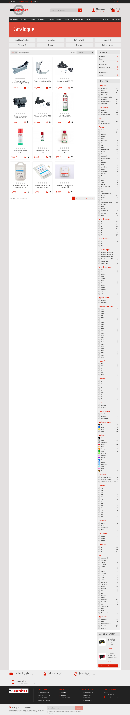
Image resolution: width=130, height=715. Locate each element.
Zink (102, 215)
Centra (103, 138)
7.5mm (103, 278)
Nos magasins (87, 689)
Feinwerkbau (105, 149)
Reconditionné (105, 123)
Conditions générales (44, 694)
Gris (102, 525)
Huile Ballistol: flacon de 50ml (20, 150)
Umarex (103, 200)
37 (102, 492)
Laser (102, 608)
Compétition (14, 19)
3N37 (102, 340)
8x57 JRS (103, 595)
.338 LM (103, 580)
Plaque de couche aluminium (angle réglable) (20, 81)
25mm (103, 536)
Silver (102, 431)
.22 (102, 294)
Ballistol (103, 134)
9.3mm (103, 285)
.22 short (103, 560)
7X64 (102, 591)
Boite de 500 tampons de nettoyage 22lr (85, 150)
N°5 (102, 372)
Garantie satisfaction (44, 689)
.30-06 (103, 562)
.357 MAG (104, 582)
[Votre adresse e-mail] (61, 701)
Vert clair (103, 453)
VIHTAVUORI (105, 211)
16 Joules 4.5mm (106, 479)
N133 (102, 315)
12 (101, 396)
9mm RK (103, 602)
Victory (103, 208)
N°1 (102, 364)
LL (102, 233)
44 (102, 508)
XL (102, 235)
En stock (103, 110)
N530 (102, 331)
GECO (102, 152)
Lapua (103, 169)
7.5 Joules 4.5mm (106, 477)
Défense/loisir (102, 64)
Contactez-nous (87, 694)
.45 (102, 291)
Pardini (103, 178)
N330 (102, 353)
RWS (102, 180)
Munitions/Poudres (55, 19)
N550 (102, 335)
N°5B (102, 375)
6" (102, 246)
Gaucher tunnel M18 (107, 257)
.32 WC (103, 567)
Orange (103, 449)
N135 (102, 318)
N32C (102, 346)
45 (102, 510)
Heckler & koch (105, 158)
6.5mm (103, 274)
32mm (103, 538)
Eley (102, 147)
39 (102, 497)
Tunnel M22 (104, 263)
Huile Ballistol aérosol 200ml (63, 116)
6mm (102, 272)
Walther (103, 213)
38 (102, 495)
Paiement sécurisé (43, 691)
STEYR (103, 195)
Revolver (103, 628)
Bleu (102, 427)
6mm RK (103, 589)
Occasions (67, 19)
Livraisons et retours (43, 686)
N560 (102, 337)
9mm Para (104, 600)
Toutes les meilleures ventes (108, 666)
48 (102, 517)
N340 (102, 355)
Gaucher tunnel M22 (107, 259)
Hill (102, 160)
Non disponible (105, 114)
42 (102, 503)
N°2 (102, 366)
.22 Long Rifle (105, 558)
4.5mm (103, 270)
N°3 (102, 368)
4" (102, 241)
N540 (102, 333)
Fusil (102, 621)
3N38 (102, 342)
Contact (34, 2)
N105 (102, 344)
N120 (102, 311)
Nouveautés (116, 19)
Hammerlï (104, 156)
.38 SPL (103, 571)
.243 (102, 578)
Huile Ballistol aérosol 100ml (85, 116)
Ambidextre (104, 418)
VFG (102, 206)
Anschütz (104, 132)
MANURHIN (104, 171)
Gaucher (103, 414)
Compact (103, 405)
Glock (102, 154)
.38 (102, 569)
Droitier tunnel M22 (107, 254)
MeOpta (103, 173)
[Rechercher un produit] (64, 10)
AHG (102, 130)
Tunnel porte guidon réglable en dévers (85, 81)
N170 (102, 329)
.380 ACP (104, 584)
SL (102, 230)
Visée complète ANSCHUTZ (64, 81)
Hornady (103, 163)
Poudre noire (105, 613)
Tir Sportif (24, 19)
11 (101, 394)
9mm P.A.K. (104, 597)
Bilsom (103, 136)
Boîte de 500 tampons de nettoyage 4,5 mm (64, 150)
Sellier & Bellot (105, 187)
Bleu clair (104, 464)
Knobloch (104, 167)
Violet (103, 457)
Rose (102, 468)
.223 (102, 575)
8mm (102, 281)
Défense (89, 19)
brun (102, 471)
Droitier (103, 416)
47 (102, 514)
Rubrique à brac (78, 19)
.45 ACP (103, 573)
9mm (102, 283)
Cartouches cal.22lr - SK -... (112, 640)
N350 (102, 357)
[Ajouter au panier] (24, 87)
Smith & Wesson (106, 193)
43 (102, 506)
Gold (102, 429)
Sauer (102, 182)
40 (102, 499)
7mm (102, 276)
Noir (102, 425)
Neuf (102, 121)
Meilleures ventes (65, 691)
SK (102, 191)
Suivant (92, 162)
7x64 (102, 593)
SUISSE (103, 198)
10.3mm (103, 289)
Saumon (103, 455)
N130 (102, 313)
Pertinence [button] (81, 53)
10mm (103, 287)
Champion (104, 141)
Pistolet (103, 300)
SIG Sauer (104, 189)
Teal (102, 466)
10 (102, 392)
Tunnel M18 (104, 261)
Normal (103, 407)
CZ (102, 145)
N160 (102, 324)
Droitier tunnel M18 (107, 252)
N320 (102, 351)
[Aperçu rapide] (27, 87)
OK (80, 10)
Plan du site (86, 691)
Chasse (33, 19)
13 (101, 399)
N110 (102, 309)
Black (102, 438)
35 (102, 488)
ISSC (102, 165)
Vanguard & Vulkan (106, 202)
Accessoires (41, 19)
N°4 (102, 370)
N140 (102, 320)
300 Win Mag (105, 606)
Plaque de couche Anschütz (41, 81)
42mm (103, 540)
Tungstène (104, 442)
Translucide (104, 527)
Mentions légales (88, 686)
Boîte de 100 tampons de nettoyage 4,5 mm (42, 150)
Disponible (104, 112)
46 (102, 512)
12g (102, 604)
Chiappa (103, 143)
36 (86, 162)
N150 (102, 322)
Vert (102, 451)
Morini (103, 176)
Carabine (103, 302)
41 (102, 501)
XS (102, 228)
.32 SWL (103, 564)
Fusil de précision (106, 624)
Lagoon (103, 462)
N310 (102, 348)
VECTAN (103, 204)
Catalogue (103, 52)
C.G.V (51, 707)
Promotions (105, 19)
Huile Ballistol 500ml (41, 115)
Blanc (102, 523)
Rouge (103, 444)
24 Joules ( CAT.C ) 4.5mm (108, 482)
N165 (102, 326)
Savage (103, 184)
